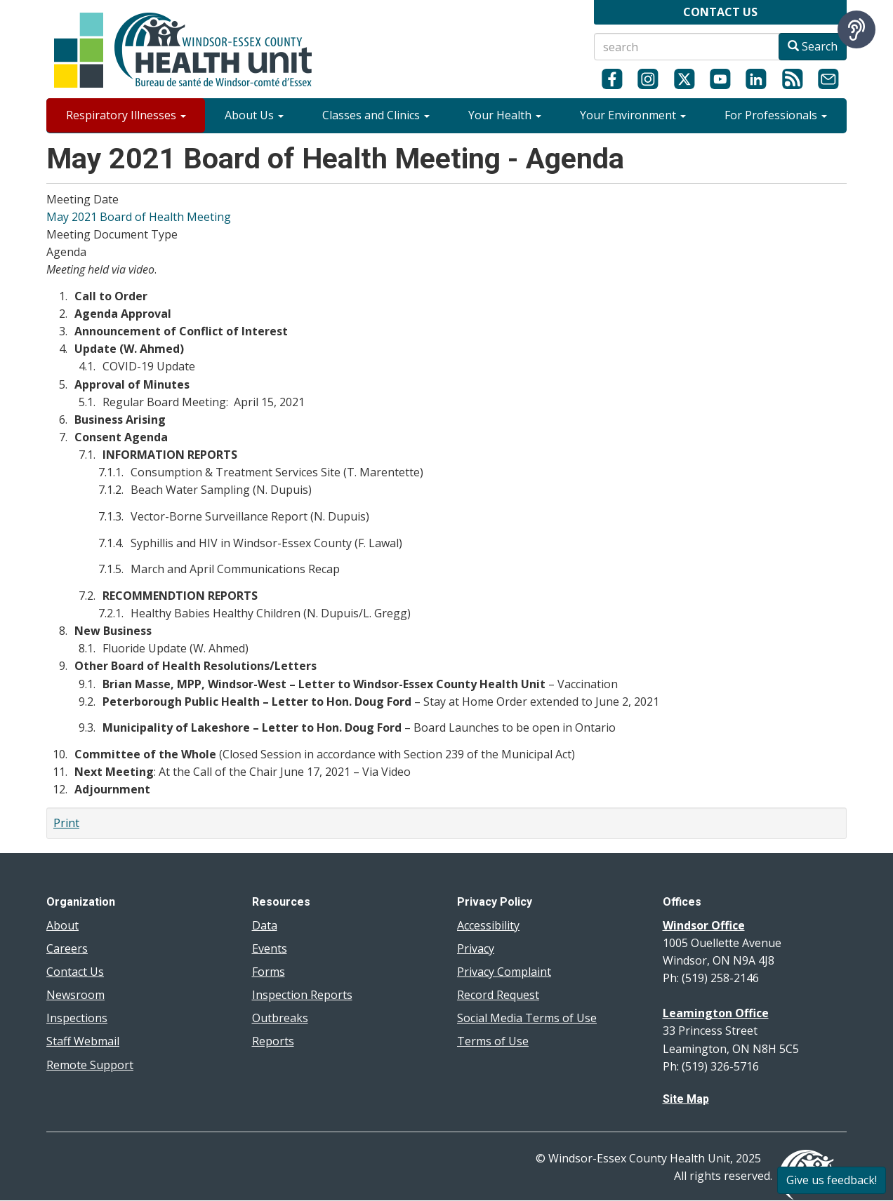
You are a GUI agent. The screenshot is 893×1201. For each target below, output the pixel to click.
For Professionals (776, 115)
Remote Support (89, 1065)
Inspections (76, 1018)
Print (66, 823)
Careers (67, 948)
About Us (254, 115)
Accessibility (488, 925)
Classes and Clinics (376, 115)
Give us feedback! (831, 1180)
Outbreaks (280, 1018)
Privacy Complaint (504, 971)
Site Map (686, 1099)
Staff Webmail (82, 1041)
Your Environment (633, 115)
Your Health (504, 115)
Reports (273, 1041)
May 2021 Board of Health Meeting (138, 216)
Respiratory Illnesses (126, 115)
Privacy (475, 948)
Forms (268, 971)
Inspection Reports (302, 994)
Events (269, 948)
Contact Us (75, 971)
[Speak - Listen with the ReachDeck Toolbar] (856, 29)
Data (264, 925)
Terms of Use (493, 1041)
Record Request (498, 994)
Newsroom (75, 994)
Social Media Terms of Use (527, 1018)
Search (813, 46)
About (62, 925)
